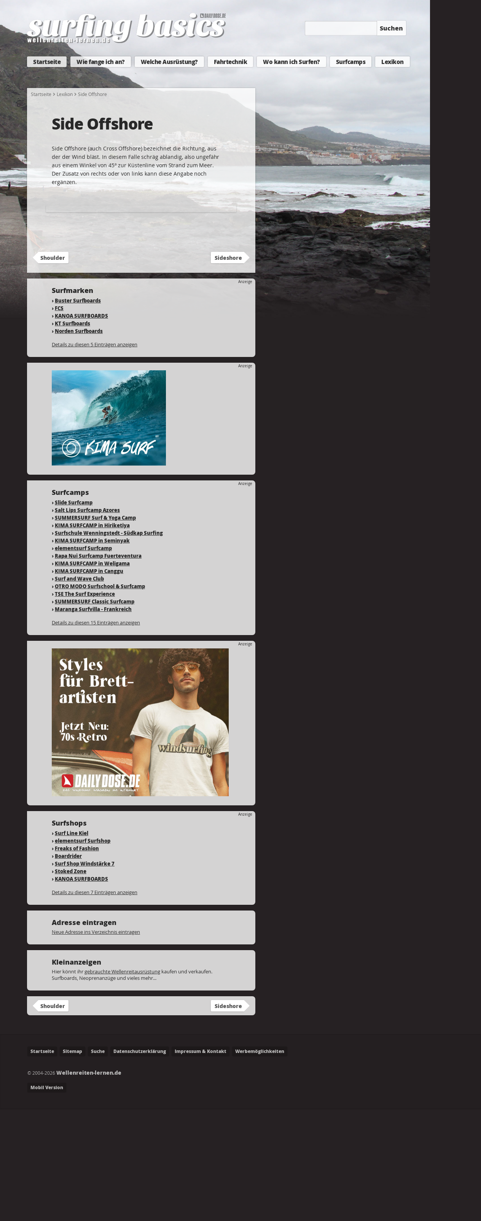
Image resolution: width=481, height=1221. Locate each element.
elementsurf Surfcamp (83, 660)
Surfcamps (351, 62)
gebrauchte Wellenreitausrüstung (122, 1083)
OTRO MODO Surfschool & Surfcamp (100, 698)
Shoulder (52, 370)
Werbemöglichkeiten (259, 1163)
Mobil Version (46, 1200)
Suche (98, 1163)
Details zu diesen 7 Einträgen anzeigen (94, 1004)
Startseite (47, 62)
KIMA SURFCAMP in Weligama (92, 675)
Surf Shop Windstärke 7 (85, 975)
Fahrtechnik (230, 62)
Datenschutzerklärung (139, 1163)
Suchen (391, 28)
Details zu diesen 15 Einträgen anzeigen (96, 734)
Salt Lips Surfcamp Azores (87, 622)
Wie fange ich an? (100, 62)
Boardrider (68, 968)
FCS (59, 420)
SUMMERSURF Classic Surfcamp (94, 713)
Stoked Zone (70, 983)
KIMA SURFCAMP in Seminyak (92, 652)
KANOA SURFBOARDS (81, 428)
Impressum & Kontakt (200, 1163)
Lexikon (392, 62)
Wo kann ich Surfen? (291, 62)
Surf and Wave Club (79, 691)
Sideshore (228, 370)
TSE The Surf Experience (85, 706)
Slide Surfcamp (73, 614)
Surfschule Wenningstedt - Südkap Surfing (109, 645)
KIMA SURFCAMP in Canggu (89, 683)
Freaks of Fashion (77, 960)
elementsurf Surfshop (82, 953)
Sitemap (72, 1163)
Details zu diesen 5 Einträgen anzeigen (94, 456)
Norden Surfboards (79, 443)
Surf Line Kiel (71, 945)
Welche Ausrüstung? (169, 62)
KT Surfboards (72, 435)
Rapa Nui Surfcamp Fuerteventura (98, 668)
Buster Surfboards (78, 412)
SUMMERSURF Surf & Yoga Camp (95, 630)
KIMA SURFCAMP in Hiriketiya (92, 637)
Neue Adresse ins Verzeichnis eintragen (96, 1044)
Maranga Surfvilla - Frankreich (93, 721)
